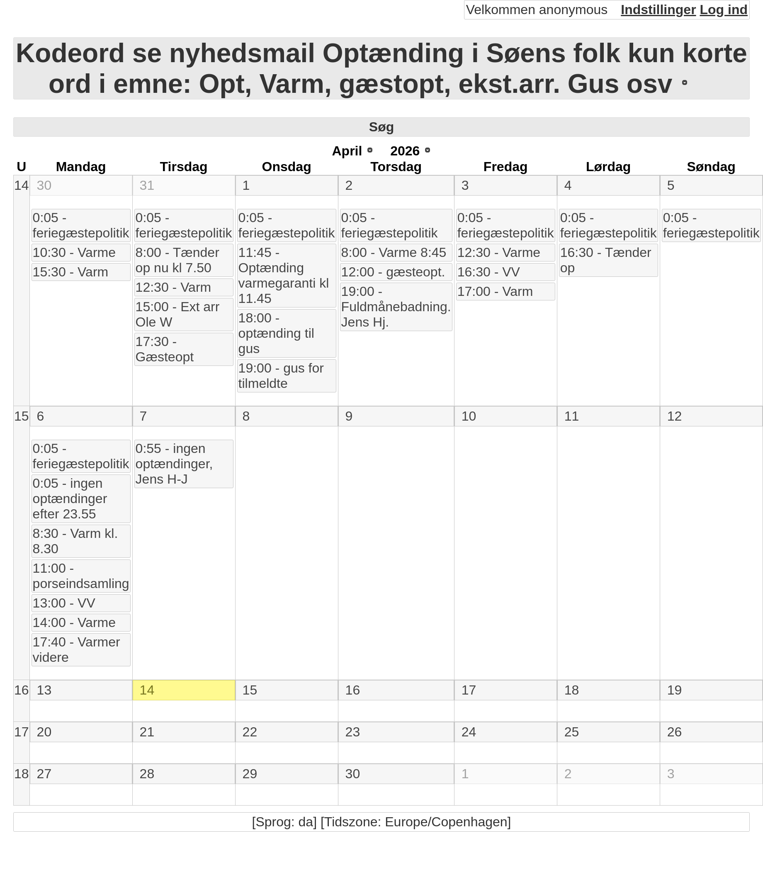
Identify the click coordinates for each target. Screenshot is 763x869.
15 (21, 416)
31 (147, 185)
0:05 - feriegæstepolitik (81, 225)
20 (44, 731)
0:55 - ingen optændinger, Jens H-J (174, 464)
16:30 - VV (488, 271)
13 (44, 690)
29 (250, 773)
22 (250, 731)
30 (44, 185)
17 (469, 690)
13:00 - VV (64, 602)
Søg (381, 126)
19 (674, 690)
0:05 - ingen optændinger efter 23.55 (70, 498)
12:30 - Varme (498, 252)
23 (352, 731)
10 (469, 416)
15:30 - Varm (71, 271)
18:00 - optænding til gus (276, 333)
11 (571, 416)
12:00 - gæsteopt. (393, 271)
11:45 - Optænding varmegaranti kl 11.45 (283, 275)
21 (147, 731)
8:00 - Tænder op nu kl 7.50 (177, 260)
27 (44, 773)
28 (147, 773)
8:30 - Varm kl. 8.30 (75, 541)
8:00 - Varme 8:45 (394, 252)
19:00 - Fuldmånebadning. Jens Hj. (396, 306)
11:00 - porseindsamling (81, 576)
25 (571, 731)
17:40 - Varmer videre (76, 649)
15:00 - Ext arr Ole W (178, 314)
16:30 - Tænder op (605, 260)
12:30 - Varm (173, 287)
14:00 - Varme (74, 622)
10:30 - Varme (74, 252)
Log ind (724, 9)
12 (674, 416)
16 (21, 690)
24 (469, 731)
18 (571, 690)
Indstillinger (658, 9)
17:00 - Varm (495, 291)
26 (674, 731)
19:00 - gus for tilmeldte (281, 376)
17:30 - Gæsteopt (165, 349)
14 (21, 185)
